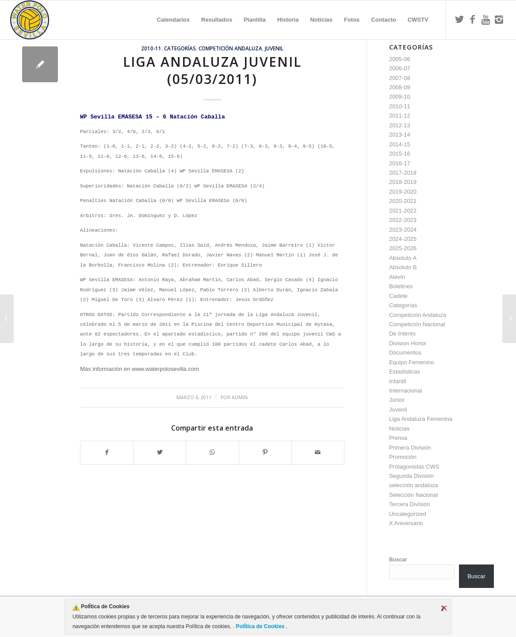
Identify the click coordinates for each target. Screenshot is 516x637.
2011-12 (399, 115)
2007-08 (399, 78)
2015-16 (399, 153)
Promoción (403, 457)
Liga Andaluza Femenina (420, 419)
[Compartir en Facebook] (106, 452)
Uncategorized (407, 514)
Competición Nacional (417, 324)
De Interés (402, 333)
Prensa (398, 438)
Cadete (398, 296)
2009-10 (399, 96)
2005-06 (399, 59)
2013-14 (399, 134)
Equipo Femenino (411, 362)
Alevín (397, 277)
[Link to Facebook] (472, 19)
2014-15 (399, 144)
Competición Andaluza (230, 48)
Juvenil (274, 48)
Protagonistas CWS (414, 466)
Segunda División (411, 476)
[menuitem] (173, 19)
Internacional (405, 390)
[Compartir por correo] (318, 452)
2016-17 (399, 163)
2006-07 (399, 68)
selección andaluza (413, 485)
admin (240, 397)
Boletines (401, 286)
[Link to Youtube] (486, 19)
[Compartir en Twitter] (160, 452)
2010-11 (151, 48)
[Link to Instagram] (499, 19)
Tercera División (409, 504)
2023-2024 (403, 229)
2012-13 (399, 125)
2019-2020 (403, 191)
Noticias (399, 428)
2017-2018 (403, 172)
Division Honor (408, 343)
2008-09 (399, 87)
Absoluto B (403, 267)
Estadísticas (404, 371)
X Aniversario (406, 523)
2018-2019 (403, 182)
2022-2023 (403, 220)
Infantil (397, 381)
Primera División (410, 447)
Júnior (397, 400)
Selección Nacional (413, 495)
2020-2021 (403, 201)
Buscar (398, 560)
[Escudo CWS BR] (29, 19)
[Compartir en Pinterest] (265, 452)
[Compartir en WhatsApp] (212, 452)
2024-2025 (403, 239)
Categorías (180, 48)
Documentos (405, 352)
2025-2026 (403, 248)
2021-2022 (403, 210)
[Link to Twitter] (459, 19)
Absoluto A (403, 258)
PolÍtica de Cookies (260, 626)
